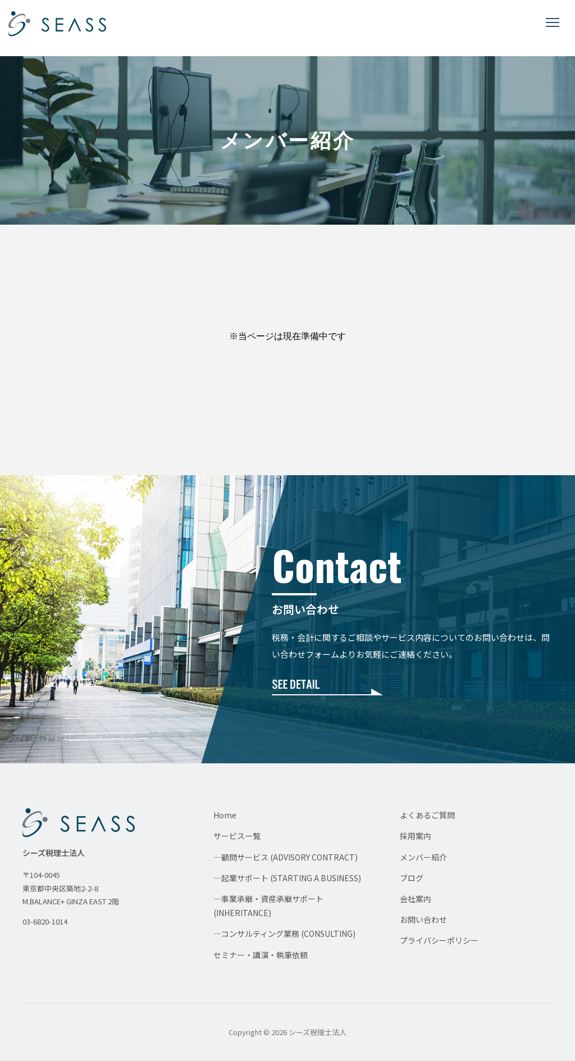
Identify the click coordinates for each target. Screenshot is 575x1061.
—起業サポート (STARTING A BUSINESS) (287, 878)
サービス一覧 (237, 835)
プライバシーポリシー (439, 940)
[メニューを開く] (552, 22)
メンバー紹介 (423, 857)
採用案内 (415, 835)
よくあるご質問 (427, 815)
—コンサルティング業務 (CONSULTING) (284, 933)
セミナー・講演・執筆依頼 (260, 954)
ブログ (411, 878)
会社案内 (415, 898)
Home (224, 815)
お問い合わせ (423, 919)
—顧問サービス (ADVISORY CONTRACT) (285, 857)
